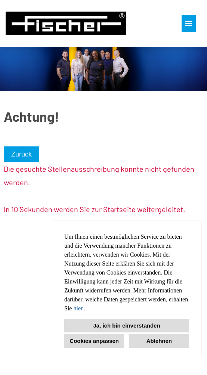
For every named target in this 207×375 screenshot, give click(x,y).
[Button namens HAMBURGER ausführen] (189, 23)
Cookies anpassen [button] (94, 341)
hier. (78, 308)
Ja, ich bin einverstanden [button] (126, 325)
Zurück (21, 154)
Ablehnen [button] (159, 341)
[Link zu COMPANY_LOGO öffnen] (66, 23)
